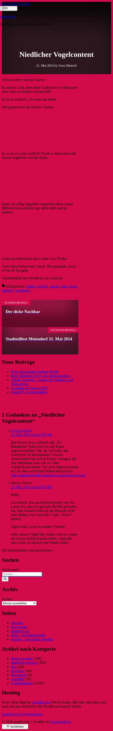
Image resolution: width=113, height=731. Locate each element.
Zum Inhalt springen (15, 4)
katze (73, 286)
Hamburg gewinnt (24, 663)
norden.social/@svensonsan (22, 714)
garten (54, 286)
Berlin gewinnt (22, 658)
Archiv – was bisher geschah (32, 639)
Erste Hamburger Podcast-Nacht (34, 372)
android (42, 286)
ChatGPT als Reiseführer (29, 392)
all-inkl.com (41, 702)
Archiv (7, 599)
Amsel (30, 286)
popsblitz (17, 679)
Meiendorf (18, 675)
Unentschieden (22, 683)
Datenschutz (20, 631)
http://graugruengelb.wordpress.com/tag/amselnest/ (48, 475)
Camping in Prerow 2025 (29, 388)
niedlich (8, 290)
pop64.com (8, 16)
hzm (14, 667)
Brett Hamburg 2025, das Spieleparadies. (41, 376)
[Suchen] (5, 579)
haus (64, 286)
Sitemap (17, 623)
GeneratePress (60, 722)
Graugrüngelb (21, 431)
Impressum (19, 627)
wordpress (23, 290)
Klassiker (18, 671)
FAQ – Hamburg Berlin (28, 635)
